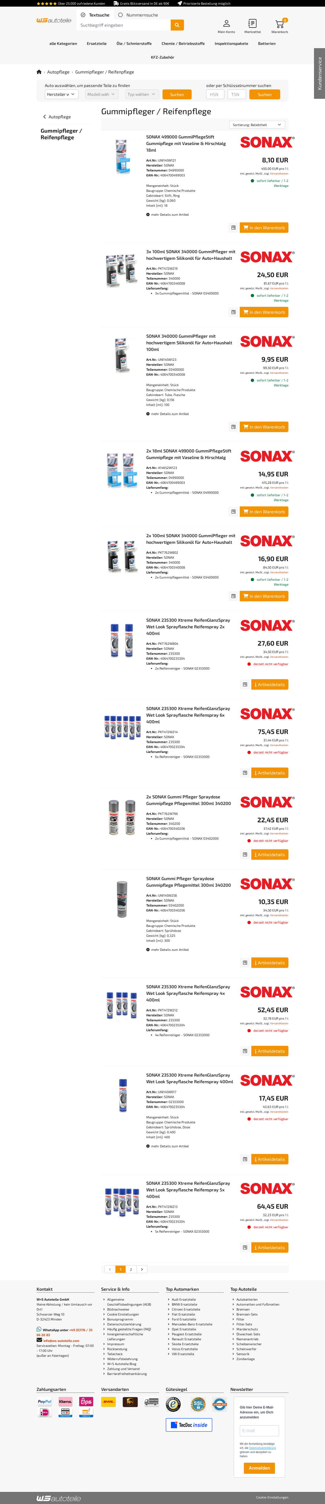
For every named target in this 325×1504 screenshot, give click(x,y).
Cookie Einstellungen (123, 1314)
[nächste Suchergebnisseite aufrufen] (141, 1269)
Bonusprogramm (120, 1319)
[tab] (95, 14)
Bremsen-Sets (247, 1314)
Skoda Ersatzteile (185, 1344)
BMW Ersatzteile (184, 1304)
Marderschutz (247, 1329)
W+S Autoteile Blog (121, 1364)
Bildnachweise (118, 1309)
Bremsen (243, 1309)
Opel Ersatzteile (184, 1329)
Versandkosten (279, 173)
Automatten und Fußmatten (257, 1304)
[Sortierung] (257, 125)
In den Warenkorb (264, 227)
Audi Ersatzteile (184, 1299)
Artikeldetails (270, 684)
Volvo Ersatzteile (185, 1349)
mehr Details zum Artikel (167, 214)
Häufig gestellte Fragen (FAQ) (129, 1329)
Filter (240, 1319)
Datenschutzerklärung (124, 1324)
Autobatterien (247, 1299)
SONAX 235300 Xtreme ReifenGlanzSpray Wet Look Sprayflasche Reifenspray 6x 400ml (188, 715)
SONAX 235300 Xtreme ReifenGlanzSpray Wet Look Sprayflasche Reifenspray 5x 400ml (188, 1189)
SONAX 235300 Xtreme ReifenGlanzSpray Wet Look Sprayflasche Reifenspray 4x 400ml (188, 993)
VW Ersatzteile (183, 1354)
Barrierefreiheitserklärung (127, 1373)
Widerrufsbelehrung (122, 1359)
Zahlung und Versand (123, 1369)
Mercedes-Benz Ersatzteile (192, 1324)
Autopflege (58, 71)
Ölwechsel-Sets (248, 1334)
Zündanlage (245, 1359)
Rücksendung (117, 1349)
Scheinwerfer (246, 1349)
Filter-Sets (244, 1324)
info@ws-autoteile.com (61, 1340)
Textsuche (98, 14)
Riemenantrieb (247, 1339)
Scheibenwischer (249, 1344)
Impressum (115, 1344)
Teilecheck (115, 1354)
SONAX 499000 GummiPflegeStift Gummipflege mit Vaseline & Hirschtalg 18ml (186, 143)
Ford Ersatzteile (184, 1319)
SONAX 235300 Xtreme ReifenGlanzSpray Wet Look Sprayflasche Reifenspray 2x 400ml (188, 626)
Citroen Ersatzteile (186, 1309)
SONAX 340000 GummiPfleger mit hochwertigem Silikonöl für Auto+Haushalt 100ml (189, 342)
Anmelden (259, 1468)
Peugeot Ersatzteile (187, 1334)
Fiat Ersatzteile (183, 1314)
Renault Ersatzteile (186, 1339)
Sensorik (242, 1354)
